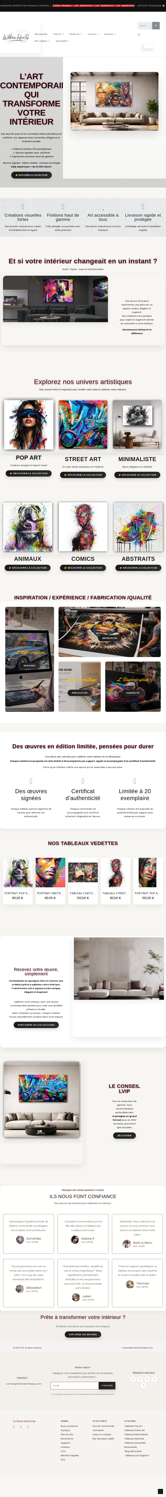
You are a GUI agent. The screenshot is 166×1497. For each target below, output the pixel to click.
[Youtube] (154, 1379)
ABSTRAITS (138, 559)
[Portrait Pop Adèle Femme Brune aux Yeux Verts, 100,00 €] (148, 881)
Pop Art (58, 34)
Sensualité (62, 41)
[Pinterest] (143, 1385)
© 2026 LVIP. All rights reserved (27, 1347)
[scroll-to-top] (160, 1491)
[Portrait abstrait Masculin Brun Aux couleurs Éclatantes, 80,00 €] (50, 881)
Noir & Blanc (42, 41)
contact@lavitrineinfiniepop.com (137, 1347)
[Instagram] (140, 1379)
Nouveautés (41, 34)
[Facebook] (132, 1379)
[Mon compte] (139, 34)
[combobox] (143, 25)
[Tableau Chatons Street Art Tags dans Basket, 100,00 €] (83, 881)
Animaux (110, 34)
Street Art (75, 34)
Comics (93, 34)
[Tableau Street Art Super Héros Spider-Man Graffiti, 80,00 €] (115, 881)
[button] (147, 46)
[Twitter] (147, 1379)
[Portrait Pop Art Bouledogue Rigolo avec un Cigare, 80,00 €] (18, 881)
